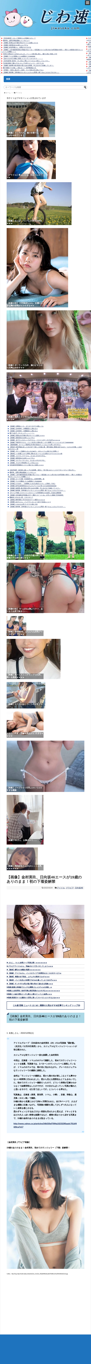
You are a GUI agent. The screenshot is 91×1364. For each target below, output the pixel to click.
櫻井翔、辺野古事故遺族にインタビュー (16, 40)
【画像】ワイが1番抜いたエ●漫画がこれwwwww (19, 56)
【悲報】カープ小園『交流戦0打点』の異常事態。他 (27, 479)
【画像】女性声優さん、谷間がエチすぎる (17, 47)
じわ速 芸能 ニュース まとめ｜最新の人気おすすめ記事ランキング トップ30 (46, 1005)
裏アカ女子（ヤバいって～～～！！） (22, 433)
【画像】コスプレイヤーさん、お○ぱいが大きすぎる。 (28, 460)
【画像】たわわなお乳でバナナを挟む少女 (24, 504)
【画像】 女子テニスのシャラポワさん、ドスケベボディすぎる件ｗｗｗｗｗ (35, 440)
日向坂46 (79, 888)
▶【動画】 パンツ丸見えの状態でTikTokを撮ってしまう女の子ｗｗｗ (32, 980)
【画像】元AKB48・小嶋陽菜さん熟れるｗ (24, 428)
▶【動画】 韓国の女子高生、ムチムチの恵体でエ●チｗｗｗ (28, 977)
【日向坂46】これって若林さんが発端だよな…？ (19, 38)
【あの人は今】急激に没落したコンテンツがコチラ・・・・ (23, 58)
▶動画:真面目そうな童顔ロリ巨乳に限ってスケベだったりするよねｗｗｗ (33, 998)
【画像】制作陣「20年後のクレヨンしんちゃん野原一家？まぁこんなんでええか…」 (31, 72)
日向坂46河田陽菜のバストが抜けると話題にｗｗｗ (27, 465)
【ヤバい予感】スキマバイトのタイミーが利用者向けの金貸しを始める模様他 (35, 493)
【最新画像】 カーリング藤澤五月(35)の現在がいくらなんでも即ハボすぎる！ (35, 445)
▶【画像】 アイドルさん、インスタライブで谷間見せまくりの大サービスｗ (34, 973)
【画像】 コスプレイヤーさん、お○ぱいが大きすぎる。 (28, 456)
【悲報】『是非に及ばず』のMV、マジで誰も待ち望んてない (23, 70)
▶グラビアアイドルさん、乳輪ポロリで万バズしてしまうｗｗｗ (30, 966)
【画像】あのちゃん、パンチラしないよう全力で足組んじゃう (30, 502)
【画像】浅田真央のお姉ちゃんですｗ (15, 45)
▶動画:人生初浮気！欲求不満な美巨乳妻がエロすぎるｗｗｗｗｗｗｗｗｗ (33, 991)
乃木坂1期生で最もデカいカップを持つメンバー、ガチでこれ (23, 63)
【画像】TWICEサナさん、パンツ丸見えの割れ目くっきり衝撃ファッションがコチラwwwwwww (41, 442)
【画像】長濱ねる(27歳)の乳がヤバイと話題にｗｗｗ (20, 43)
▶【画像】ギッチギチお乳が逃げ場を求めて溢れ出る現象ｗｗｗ (30, 984)
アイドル (61, 888)
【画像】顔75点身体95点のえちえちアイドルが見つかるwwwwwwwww (33, 486)
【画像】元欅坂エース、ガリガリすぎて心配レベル (27, 426)
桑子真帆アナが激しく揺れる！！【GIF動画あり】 (20, 68)
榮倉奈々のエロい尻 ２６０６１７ (21, 497)
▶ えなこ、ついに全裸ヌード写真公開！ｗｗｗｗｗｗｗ (27, 963)
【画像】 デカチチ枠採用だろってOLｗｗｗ (24, 463)
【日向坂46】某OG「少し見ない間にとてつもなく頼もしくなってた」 (26, 61)
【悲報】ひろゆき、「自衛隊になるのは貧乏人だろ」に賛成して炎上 (32, 483)
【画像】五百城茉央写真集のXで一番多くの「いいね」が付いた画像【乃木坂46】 (37, 495)
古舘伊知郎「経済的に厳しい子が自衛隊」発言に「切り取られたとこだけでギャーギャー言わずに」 (43, 470)
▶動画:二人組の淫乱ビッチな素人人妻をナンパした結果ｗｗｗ (29, 994)
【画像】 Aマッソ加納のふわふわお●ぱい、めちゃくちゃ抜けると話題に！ (34, 451)
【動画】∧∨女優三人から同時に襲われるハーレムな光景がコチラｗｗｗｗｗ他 (36, 453)
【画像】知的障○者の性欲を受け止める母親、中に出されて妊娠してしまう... (28, 65)
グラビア (70, 888)
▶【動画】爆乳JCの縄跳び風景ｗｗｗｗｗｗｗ (24, 970)
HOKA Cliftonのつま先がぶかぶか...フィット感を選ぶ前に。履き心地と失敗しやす (30, 54)
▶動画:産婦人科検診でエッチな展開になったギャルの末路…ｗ (29, 987)
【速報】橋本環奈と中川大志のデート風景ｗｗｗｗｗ (27, 500)
